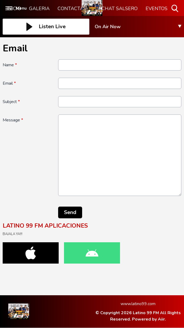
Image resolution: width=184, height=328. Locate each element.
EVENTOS (156, 8)
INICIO (14, 8)
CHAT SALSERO (120, 8)
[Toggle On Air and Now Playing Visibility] (138, 27)
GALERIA (39, 8)
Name (10, 65)
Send (70, 212)
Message (13, 120)
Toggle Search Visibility (175, 9)
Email (9, 83)
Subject (11, 102)
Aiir (161, 319)
